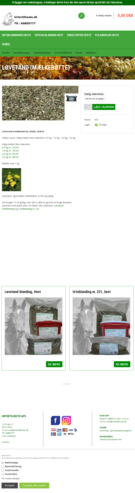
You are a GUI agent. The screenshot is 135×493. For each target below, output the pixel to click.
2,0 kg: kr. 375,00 (10, 153)
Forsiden (6, 52)
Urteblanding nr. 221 (29, 208)
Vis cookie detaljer (11, 478)
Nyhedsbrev (91, 52)
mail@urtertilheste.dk (18, 430)
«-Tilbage (66, 383)
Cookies (5, 442)
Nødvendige (11, 462)
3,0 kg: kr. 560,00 (10, 157)
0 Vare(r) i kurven (103, 15)
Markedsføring (13, 466)
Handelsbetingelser (42, 52)
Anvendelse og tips (21, 52)
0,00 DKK (125, 15)
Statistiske (11, 474)
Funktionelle (11, 470)
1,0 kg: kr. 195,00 (10, 150)
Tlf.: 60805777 (8, 433)
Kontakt (79, 52)
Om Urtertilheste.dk (63, 52)
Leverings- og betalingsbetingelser (116, 429)
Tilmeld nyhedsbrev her (111, 438)
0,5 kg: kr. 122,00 (10, 147)
